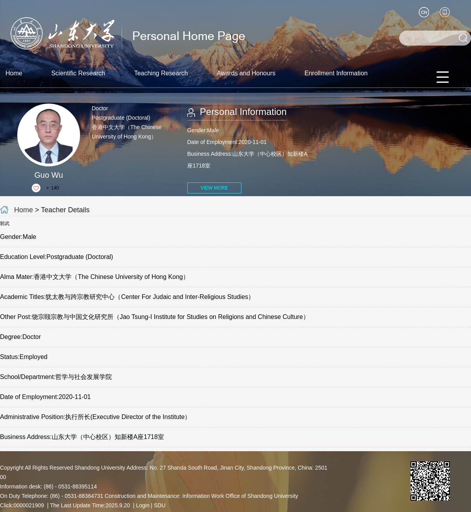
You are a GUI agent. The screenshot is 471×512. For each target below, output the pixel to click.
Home (13, 73)
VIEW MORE (214, 188)
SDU (160, 505)
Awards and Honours (246, 73)
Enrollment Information (336, 73)
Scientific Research (78, 73)
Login (142, 505)
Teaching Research (161, 73)
